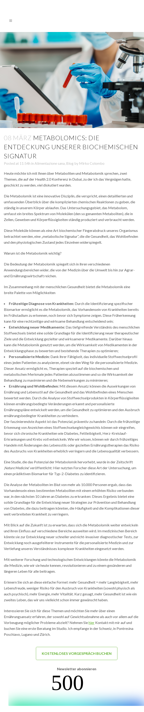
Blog (70, 163)
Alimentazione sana (50, 163)
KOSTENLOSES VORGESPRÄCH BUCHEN (77, 653)
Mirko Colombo (91, 163)
